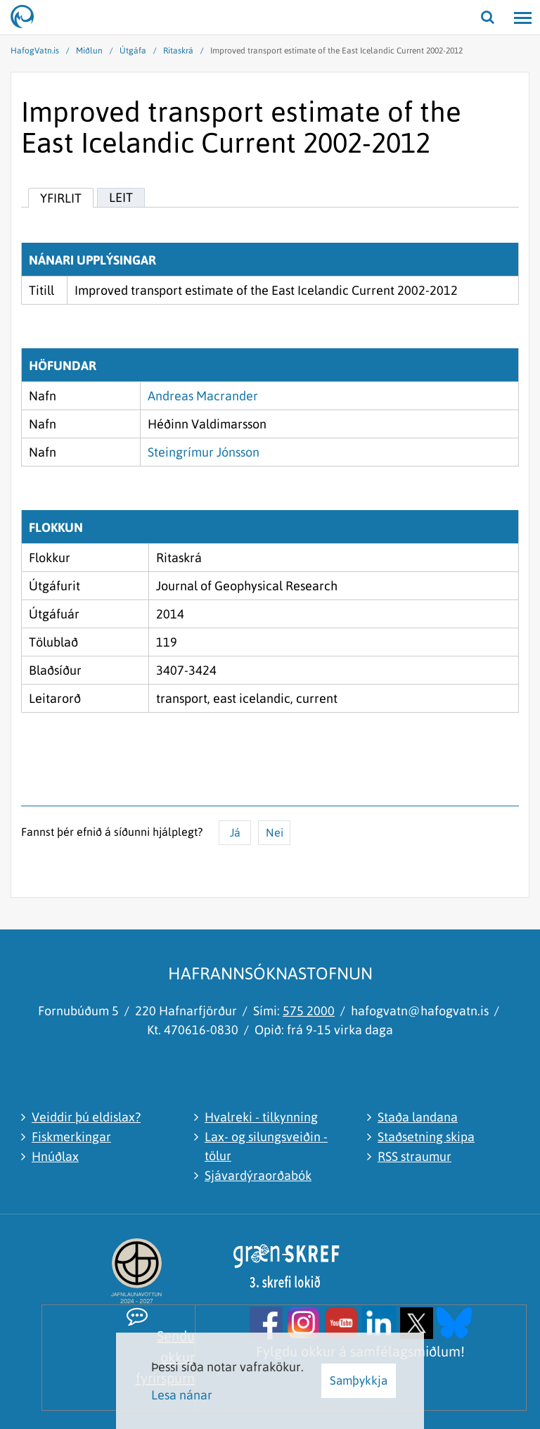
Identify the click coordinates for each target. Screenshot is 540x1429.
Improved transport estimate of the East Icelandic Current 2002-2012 (336, 51)
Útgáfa (133, 51)
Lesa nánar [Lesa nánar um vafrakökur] (181, 1394)
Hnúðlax (55, 1156)
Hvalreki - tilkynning (261, 1117)
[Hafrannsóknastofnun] (28, 17)
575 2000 (309, 1010)
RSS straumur (414, 1156)
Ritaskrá (178, 51)
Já (235, 832)
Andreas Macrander (203, 395)
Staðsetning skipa (426, 1136)
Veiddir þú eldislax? (86, 1117)
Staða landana (418, 1117)
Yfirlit (61, 198)
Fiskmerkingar (71, 1136)
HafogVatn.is (35, 51)
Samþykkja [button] (358, 1380)
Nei (274, 832)
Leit (121, 197)
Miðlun (89, 51)
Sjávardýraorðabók (258, 1175)
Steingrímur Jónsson (203, 452)
